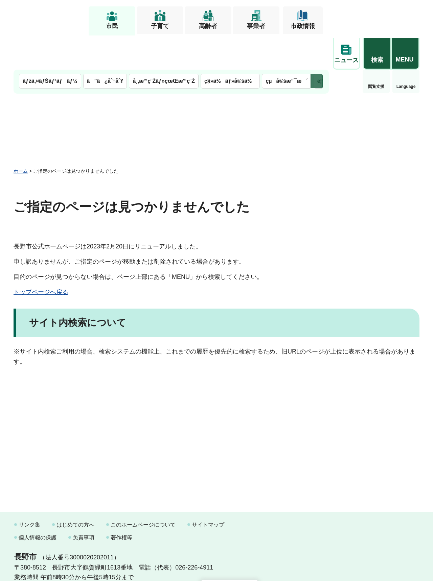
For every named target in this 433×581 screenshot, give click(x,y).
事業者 (256, 26)
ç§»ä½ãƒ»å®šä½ (230, 46)
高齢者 (208, 26)
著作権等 (121, 503)
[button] (377, 16)
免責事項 (83, 503)
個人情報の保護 (37, 503)
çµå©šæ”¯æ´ (286, 46)
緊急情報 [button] (406, 50)
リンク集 (29, 490)
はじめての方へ (75, 490)
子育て (160, 26)
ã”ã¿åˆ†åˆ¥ (105, 46)
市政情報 (303, 26)
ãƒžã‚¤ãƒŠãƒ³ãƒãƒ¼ (50, 46)
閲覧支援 (346, 52)
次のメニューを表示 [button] (317, 46)
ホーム (21, 136)
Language (376, 52)
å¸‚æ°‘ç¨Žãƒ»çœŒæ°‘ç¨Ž (164, 46)
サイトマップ (208, 490)
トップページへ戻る (41, 257)
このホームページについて (143, 490)
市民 (112, 26)
